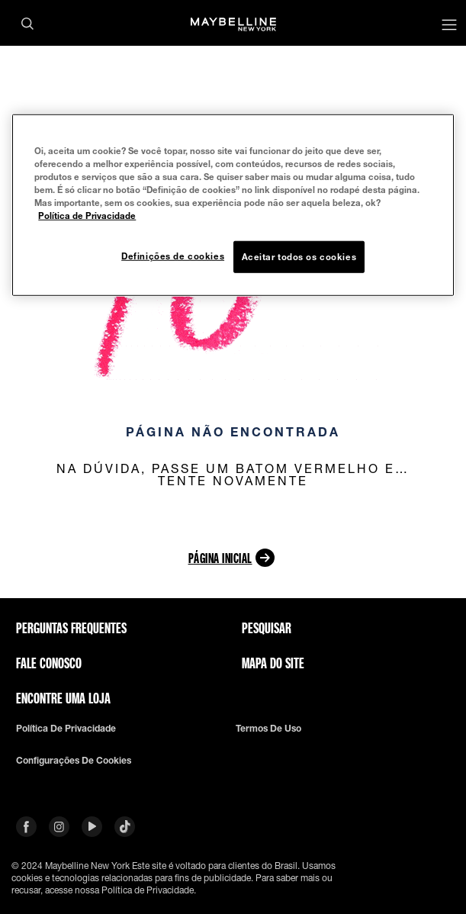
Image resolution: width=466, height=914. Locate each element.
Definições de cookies (172, 256)
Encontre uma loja (63, 698)
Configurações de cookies (73, 760)
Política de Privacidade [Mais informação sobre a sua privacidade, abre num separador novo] (87, 215)
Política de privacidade (66, 728)
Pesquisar (266, 628)
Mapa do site (273, 663)
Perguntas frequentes (71, 628)
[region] (232, 204)
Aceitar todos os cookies (299, 257)
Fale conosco (49, 663)
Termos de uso (268, 728)
